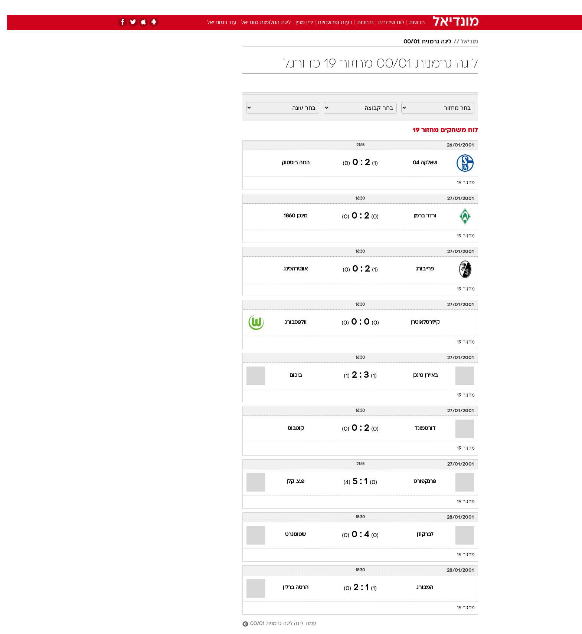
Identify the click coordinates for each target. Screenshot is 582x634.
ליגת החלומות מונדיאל (259, 22)
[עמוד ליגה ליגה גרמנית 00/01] (353, 624)
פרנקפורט (417, 481)
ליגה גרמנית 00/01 (420, 42)
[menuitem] (418, 7)
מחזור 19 (459, 183)
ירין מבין (297, 22)
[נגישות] (10, 7)
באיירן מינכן (418, 375)
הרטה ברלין (288, 587)
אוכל (309, 7)
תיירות (261, 7)
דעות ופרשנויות (328, 22)
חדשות (422, 7)
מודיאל (462, 42)
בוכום (288, 375)
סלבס (349, 7)
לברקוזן (418, 534)
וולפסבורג (289, 322)
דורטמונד (418, 428)
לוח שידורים (384, 22)
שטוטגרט (288, 534)
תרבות (373, 7)
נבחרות (358, 22)
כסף (329, 7)
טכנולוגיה (233, 7)
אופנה (206, 7)
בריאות (286, 7)
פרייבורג (418, 269)
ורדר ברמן (417, 216)
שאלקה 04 (418, 163)
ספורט (397, 7)
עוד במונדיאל (214, 22)
